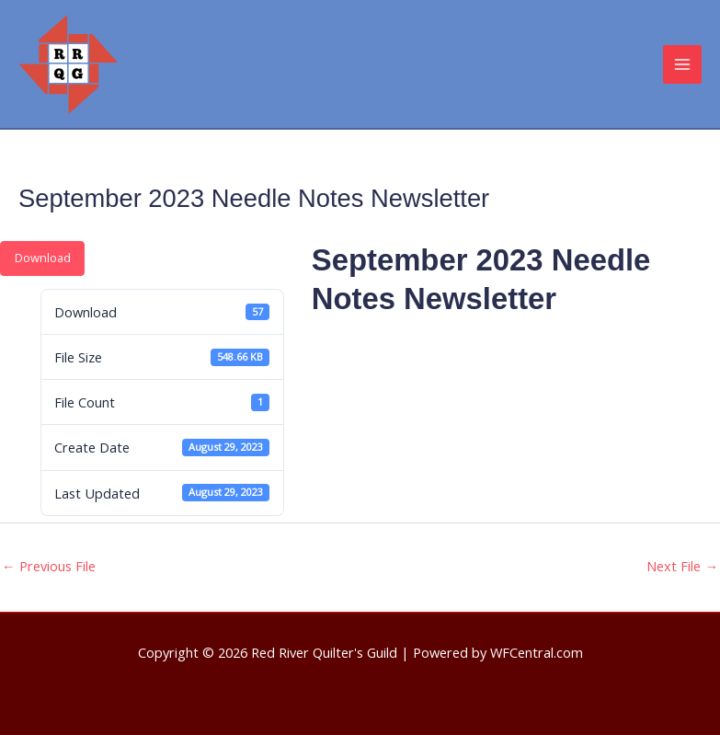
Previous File (49, 566)
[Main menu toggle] (682, 64)
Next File (682, 566)
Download (43, 257)
